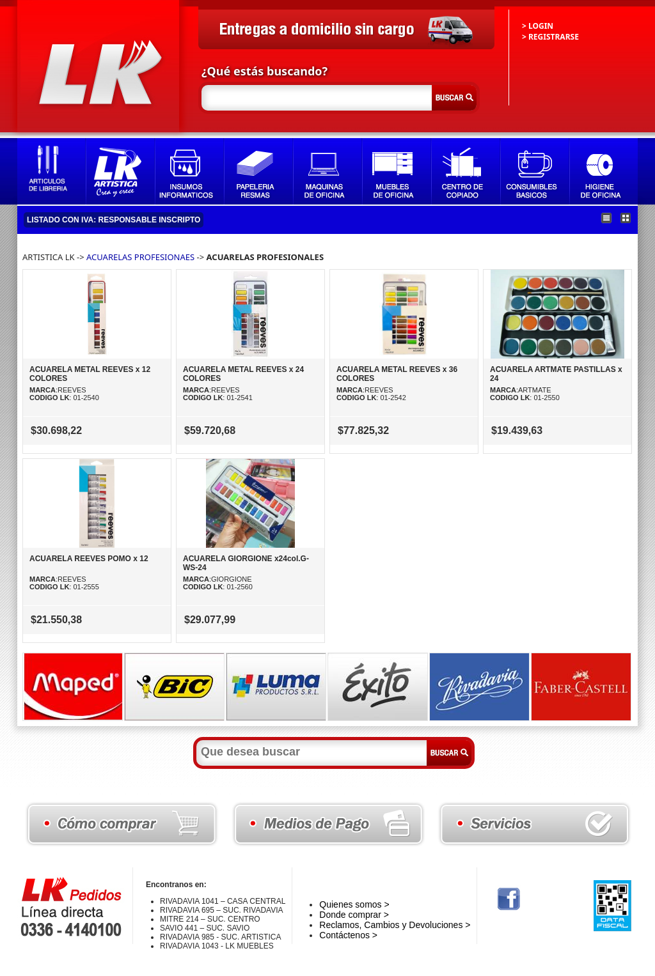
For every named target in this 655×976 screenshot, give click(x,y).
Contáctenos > (348, 935)
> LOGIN (537, 25)
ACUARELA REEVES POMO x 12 (88, 558)
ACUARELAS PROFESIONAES (140, 257)
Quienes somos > (354, 904)
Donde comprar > (354, 915)
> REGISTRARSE (550, 36)
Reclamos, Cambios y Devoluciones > (394, 925)
